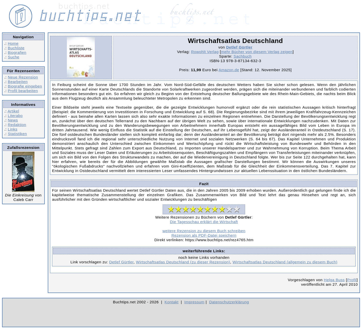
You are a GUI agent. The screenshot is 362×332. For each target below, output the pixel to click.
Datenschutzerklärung (229, 302)
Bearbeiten (18, 81)
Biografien (17, 52)
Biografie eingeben (25, 86)
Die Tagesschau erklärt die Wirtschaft (204, 222)
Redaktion (17, 124)
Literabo (15, 115)
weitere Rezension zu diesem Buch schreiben (203, 231)
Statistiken (17, 134)
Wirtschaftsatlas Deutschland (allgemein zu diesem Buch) (285, 262)
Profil (352, 280)
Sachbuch (243, 56)
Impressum (194, 302)
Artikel (13, 111)
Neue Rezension (23, 77)
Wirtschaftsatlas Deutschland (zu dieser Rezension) (183, 262)
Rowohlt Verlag (205, 52)
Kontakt (171, 302)
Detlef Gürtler (239, 47)
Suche (13, 57)
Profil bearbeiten (23, 91)
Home (13, 43)
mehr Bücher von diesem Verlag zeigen (257, 52)
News (13, 120)
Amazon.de (229, 70)
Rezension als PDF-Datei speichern (204, 235)
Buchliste (16, 48)
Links (12, 129)
